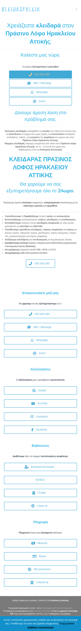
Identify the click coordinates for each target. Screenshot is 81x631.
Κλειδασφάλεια (48, 608)
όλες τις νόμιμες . (40, 456)
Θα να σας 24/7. (40, 303)
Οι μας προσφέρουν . (40, 380)
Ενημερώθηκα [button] (67, 623)
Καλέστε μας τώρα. (40, 55)
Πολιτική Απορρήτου (64, 608)
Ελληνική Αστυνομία (42, 611)
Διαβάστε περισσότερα (40, 627)
